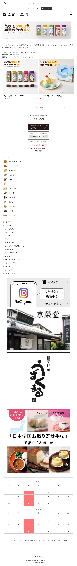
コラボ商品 (12, 215)
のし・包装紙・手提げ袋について (14, 246)
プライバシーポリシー (11, 263)
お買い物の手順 (9, 229)
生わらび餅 (12, 170)
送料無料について (10, 242)
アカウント (34, 8)
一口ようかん (13, 188)
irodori (11, 184)
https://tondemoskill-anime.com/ (10, 54)
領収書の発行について (11, 249)
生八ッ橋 (11, 175)
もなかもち (12, 193)
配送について (8, 235)
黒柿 (10, 179)
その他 (11, 211)
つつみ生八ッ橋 (13, 166)
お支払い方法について (11, 232)
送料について (8, 239)
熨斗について (8, 256)
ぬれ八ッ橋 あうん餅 (15, 161)
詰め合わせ (12, 202)
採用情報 (7, 266)
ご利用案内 (8, 225)
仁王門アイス (13, 206)
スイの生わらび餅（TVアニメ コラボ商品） (51, 96)
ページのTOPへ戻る (38, 557)
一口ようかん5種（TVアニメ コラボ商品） (14, 96)
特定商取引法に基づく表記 (12, 259)
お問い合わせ (8, 270)
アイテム (45, 8)
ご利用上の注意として (11, 253)
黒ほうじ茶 (12, 197)
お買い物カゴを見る (10, 273)
